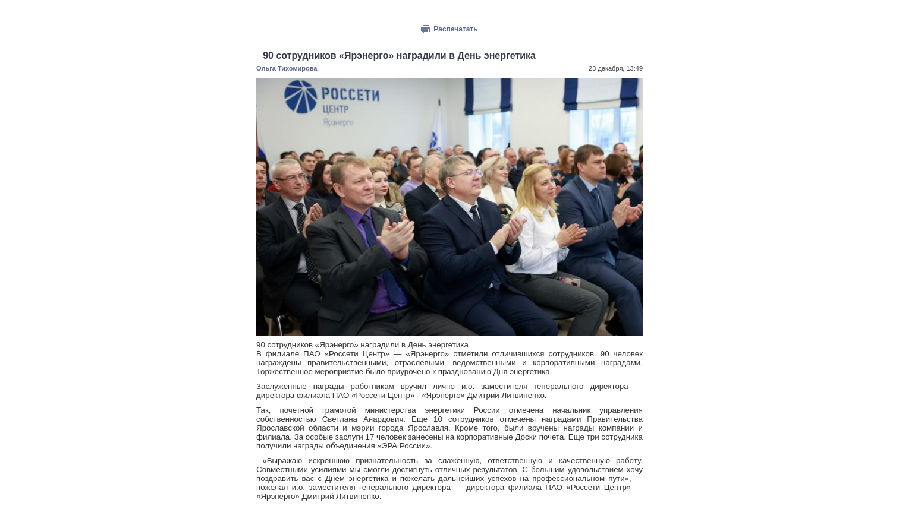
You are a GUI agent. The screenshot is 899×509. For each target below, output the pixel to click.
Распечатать (455, 29)
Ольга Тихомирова (286, 68)
